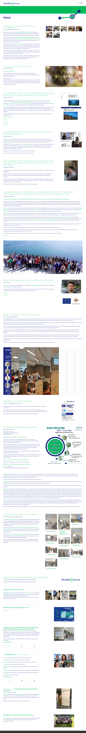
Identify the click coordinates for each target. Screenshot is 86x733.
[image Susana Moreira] (51, 540)
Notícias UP (5, 235)
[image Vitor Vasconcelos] (51, 524)
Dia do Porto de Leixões (29, 592)
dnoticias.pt (5, 121)
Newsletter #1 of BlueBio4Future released (25, 578)
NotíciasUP (5, 124)
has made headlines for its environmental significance (18, 103)
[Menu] (81, 3)
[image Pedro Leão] (77, 521)
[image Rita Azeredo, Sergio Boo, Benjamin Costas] (64, 525)
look (7, 610)
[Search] (77, 3)
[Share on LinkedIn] (34, 646)
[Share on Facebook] (9, 646)
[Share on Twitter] (22, 646)
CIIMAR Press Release (7, 117)
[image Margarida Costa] (77, 538)
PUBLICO (5, 119)
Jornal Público (6, 295)
